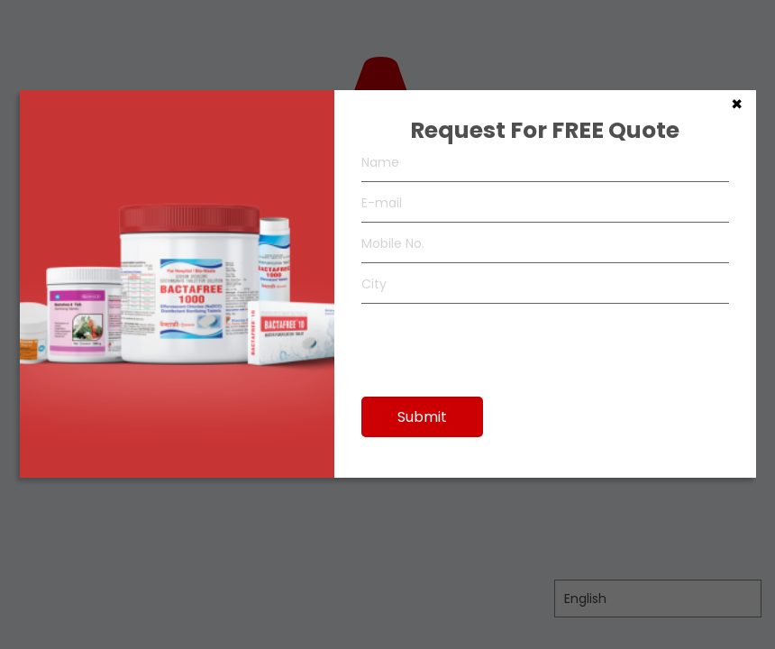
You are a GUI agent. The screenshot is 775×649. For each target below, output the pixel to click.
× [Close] (737, 103)
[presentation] (498, 341)
